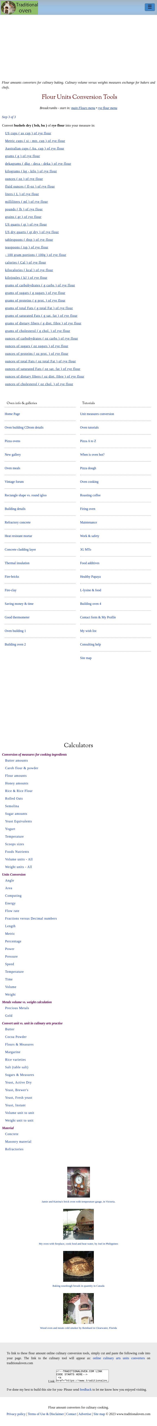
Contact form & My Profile (98, 617)
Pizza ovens (12, 441)
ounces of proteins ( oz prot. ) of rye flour (36, 353)
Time (9, 979)
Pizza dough (88, 468)
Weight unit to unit (19, 1120)
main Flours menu (83, 108)
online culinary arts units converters (119, 1358)
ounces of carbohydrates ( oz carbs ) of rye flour (41, 338)
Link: (48, 1384)
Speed (9, 964)
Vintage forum (14, 481)
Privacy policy (16, 1416)
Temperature (14, 836)
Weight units (14, 867)
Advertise (84, 1416)
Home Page (12, 414)
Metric (10, 933)
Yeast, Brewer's (16, 1090)
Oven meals (12, 468)
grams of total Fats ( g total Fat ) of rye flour (39, 308)
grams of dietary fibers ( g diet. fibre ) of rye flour (43, 323)
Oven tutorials (89, 427)
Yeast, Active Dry (18, 1082)
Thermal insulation (17, 563)
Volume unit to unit (19, 1113)
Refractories (14, 1149)
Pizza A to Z (88, 441)
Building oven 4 (90, 603)
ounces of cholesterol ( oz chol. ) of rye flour (39, 384)
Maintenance (88, 522)
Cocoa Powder (16, 1037)
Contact (71, 1416)
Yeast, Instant (15, 1105)
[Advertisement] (78, 46)
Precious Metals (17, 1008)
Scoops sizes (14, 844)
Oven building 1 (15, 631)
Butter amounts (16, 760)
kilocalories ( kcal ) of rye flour (29, 270)
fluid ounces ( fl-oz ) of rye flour (30, 186)
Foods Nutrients (17, 851)
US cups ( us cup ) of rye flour (28, 133)
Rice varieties (15, 1059)
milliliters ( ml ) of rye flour (26, 201)
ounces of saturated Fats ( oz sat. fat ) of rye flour (42, 369)
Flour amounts (16, 775)
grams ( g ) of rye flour (22, 156)
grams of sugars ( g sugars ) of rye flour (35, 293)
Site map (86, 658)
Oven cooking (89, 481)
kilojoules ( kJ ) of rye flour (26, 277)
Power (10, 949)
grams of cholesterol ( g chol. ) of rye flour (37, 331)
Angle (9, 880)
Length (10, 926)
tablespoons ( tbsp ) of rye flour (29, 239)
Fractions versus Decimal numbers (31, 918)
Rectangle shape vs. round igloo (26, 495)
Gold (8, 1015)
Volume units (15, 859)
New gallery (13, 454)
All (30, 859)
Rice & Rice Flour (19, 791)
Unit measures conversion (97, 414)
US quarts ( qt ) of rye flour (26, 224)
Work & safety (89, 536)
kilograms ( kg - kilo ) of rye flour (31, 171)
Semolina (12, 806)
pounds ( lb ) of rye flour (24, 209)
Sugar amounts (16, 813)
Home (19, 8)
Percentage (13, 941)
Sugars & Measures (19, 1075)
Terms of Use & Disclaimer (46, 1416)
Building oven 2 (15, 644)
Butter (10, 1029)
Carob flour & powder (21, 768)
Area (8, 888)
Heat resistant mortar (18, 536)
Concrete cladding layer (20, 549)
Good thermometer (17, 617)
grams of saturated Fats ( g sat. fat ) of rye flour (41, 315)
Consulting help (90, 644)
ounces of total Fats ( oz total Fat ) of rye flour (40, 361)
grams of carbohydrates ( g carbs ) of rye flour (40, 285)
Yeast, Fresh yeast (18, 1097)
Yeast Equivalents (18, 821)
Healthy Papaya (90, 576)
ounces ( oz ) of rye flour (24, 179)
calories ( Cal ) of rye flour (25, 262)
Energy (10, 903)
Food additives (90, 563)
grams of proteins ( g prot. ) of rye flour (35, 300)
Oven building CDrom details (24, 427)
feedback (86, 1392)
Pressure (11, 956)
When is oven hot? (92, 454)
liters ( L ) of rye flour (22, 194)
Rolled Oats (14, 798)
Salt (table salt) (16, 1067)
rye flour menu (107, 108)
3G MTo (85, 549)
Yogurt (10, 829)
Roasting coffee (90, 495)
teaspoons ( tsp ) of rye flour (26, 247)
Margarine (12, 1052)
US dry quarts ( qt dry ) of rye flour (32, 232)
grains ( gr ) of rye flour (23, 217)
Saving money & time (19, 603)
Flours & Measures (19, 1044)
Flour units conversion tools (79, 97)
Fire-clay (11, 590)
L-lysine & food (90, 590)
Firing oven (87, 509)
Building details (15, 509)
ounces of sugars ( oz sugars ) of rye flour (36, 346)
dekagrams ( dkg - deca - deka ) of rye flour (38, 163)
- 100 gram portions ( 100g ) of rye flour (35, 255)
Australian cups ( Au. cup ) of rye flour (34, 148)
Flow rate (12, 911)
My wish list (88, 631)
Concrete (12, 1134)
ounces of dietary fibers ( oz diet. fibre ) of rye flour (44, 376)
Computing (13, 895)
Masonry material (18, 1141)
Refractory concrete (18, 522)
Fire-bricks (12, 576)
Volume (10, 987)
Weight (10, 994)
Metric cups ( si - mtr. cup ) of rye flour (35, 141)
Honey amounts (16, 783)
